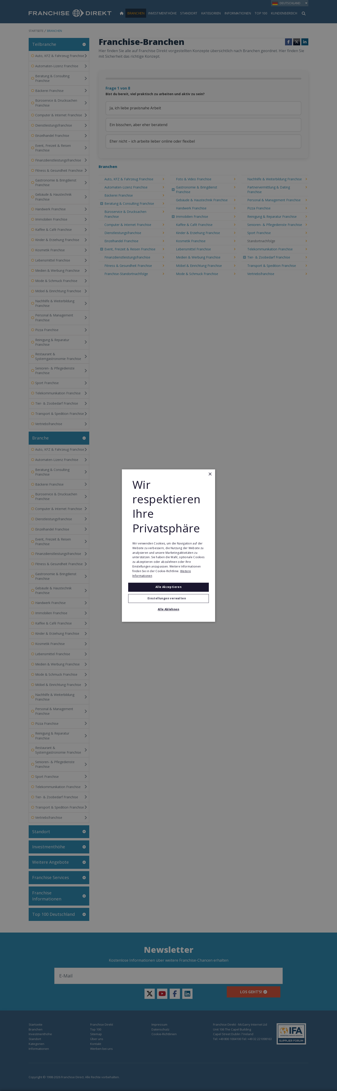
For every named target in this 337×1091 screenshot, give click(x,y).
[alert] (168, 545)
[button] (168, 598)
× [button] (210, 474)
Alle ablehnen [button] (168, 609)
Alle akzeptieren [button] (168, 587)
